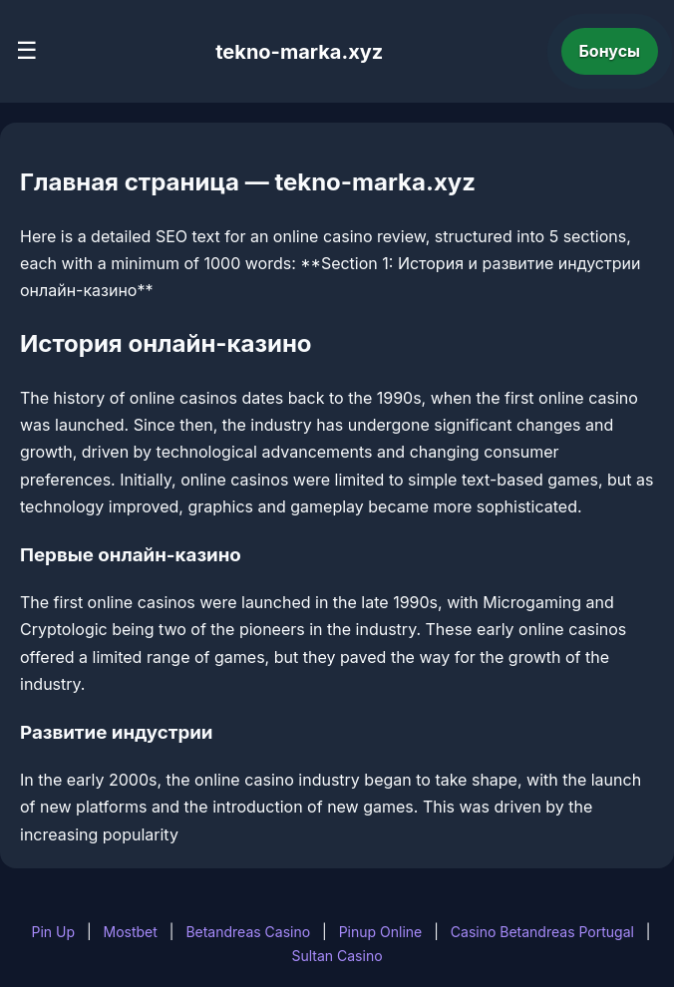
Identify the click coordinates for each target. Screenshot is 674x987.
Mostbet (131, 931)
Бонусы (610, 51)
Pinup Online (381, 931)
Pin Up (53, 931)
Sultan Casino (336, 955)
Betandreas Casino (247, 931)
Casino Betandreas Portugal (542, 931)
